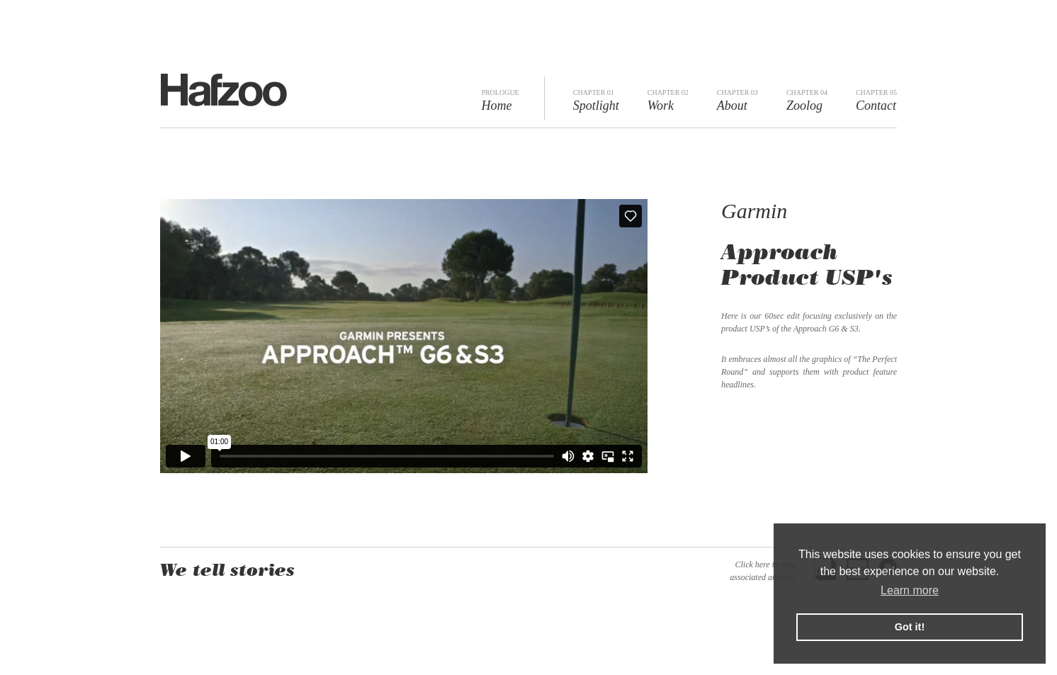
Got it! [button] (910, 627)
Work (668, 101)
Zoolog (806, 101)
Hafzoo (223, 90)
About (737, 101)
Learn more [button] (910, 590)
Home (500, 101)
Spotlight (596, 101)
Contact (876, 101)
